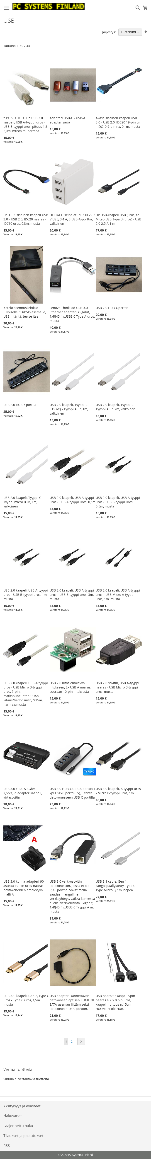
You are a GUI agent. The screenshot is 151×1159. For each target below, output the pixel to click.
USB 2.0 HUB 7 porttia (19, 405)
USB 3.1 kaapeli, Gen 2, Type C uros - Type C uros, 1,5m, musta (26, 1000)
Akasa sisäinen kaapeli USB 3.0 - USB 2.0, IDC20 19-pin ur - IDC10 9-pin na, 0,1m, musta (118, 122)
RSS (6, 1145)
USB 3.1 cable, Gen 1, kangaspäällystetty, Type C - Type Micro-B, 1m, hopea (116, 885)
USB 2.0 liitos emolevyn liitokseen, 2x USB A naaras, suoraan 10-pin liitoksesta (70, 687)
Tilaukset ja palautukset (23, 1135)
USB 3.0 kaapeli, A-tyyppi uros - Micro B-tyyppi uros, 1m (118, 791)
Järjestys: (109, 32)
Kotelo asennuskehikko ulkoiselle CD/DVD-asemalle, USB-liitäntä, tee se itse (24, 312)
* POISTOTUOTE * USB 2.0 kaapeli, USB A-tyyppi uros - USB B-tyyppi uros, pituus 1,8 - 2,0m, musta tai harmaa (26, 124)
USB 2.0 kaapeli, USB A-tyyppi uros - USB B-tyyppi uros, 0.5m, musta (118, 501)
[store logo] (48, 6)
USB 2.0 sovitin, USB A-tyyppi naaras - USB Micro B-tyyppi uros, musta (117, 687)
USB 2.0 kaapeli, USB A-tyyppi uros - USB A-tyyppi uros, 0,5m (72, 499)
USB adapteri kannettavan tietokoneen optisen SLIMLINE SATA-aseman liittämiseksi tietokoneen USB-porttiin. (72, 1002)
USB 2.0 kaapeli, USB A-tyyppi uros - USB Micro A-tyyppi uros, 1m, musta (118, 594)
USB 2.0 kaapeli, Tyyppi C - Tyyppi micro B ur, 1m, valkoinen (23, 501)
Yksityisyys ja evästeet (22, 1105)
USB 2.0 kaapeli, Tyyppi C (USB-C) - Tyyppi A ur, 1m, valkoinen (69, 409)
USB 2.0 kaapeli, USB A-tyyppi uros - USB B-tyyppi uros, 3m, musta (72, 594)
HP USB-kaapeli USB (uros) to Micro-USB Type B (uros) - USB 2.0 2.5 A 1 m (118, 219)
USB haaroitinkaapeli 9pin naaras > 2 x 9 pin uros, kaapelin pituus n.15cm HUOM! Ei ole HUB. (115, 1002)
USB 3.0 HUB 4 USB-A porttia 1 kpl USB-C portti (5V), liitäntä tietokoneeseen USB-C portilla (72, 793)
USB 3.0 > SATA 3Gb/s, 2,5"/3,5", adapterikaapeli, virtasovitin (22, 793)
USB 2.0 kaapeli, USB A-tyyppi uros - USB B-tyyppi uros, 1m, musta (25, 594)
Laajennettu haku (18, 1125)
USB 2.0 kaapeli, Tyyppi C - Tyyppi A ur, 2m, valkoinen (116, 407)
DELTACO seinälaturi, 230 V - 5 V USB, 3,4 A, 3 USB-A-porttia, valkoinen (72, 219)
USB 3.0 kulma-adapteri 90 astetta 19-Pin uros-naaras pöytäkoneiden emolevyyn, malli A (23, 887)
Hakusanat (12, 1115)
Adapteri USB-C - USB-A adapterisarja (67, 120)
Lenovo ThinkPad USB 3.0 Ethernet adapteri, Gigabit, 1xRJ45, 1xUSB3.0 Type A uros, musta (72, 314)
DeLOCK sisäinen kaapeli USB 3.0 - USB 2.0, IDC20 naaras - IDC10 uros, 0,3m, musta (25, 219)
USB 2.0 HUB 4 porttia (112, 308)
